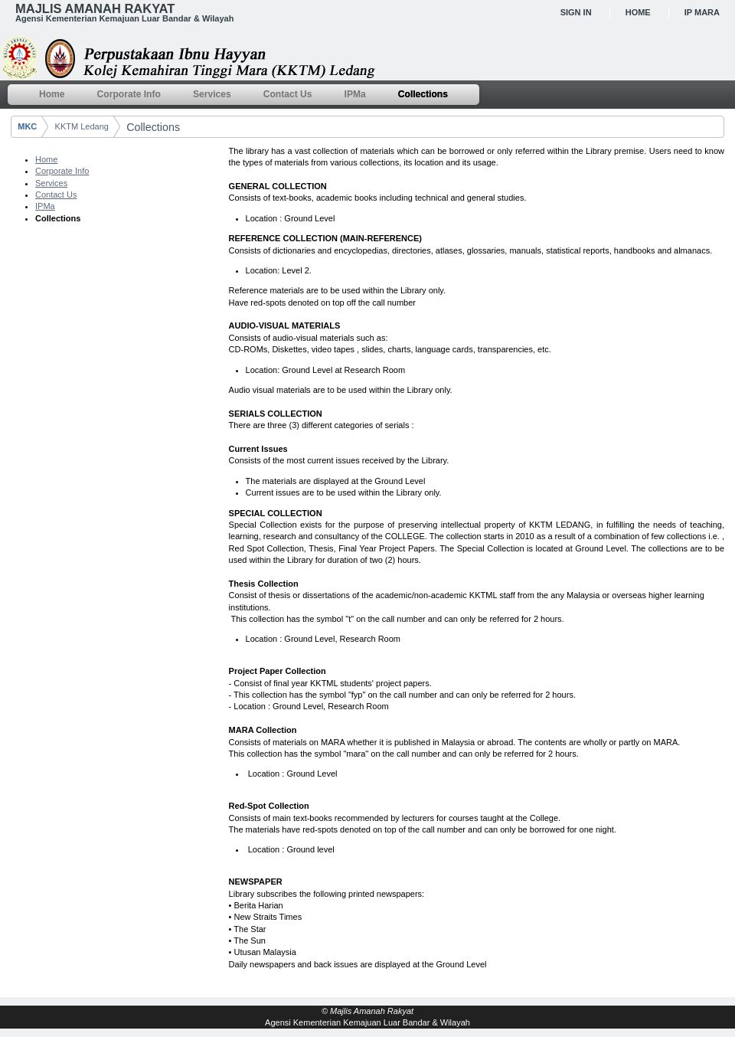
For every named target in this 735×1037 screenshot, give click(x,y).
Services (51, 183)
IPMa (45, 206)
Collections (153, 127)
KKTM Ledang (82, 126)
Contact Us (56, 194)
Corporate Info (62, 170)
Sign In (576, 12)
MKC (27, 126)
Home (638, 12)
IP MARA (702, 12)
